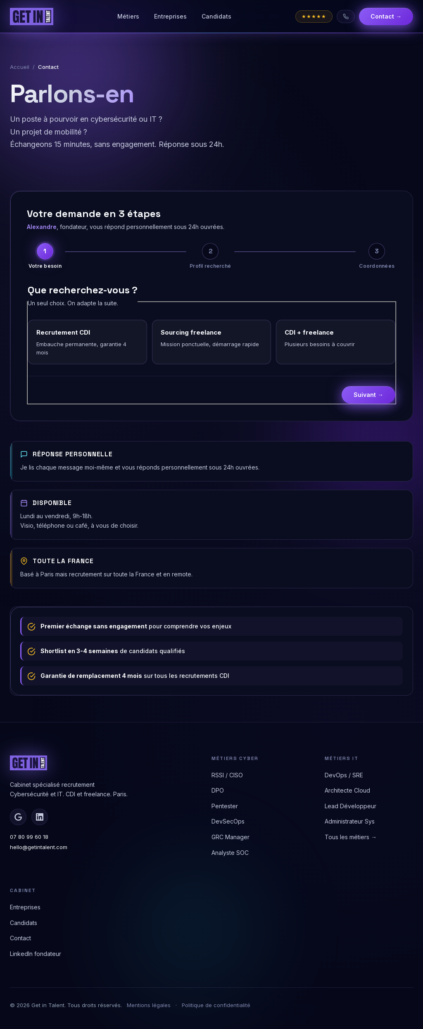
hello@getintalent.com (38, 847)
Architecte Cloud (347, 790)
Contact (20, 938)
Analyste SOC (230, 852)
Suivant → (368, 394)
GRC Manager (231, 836)
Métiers (128, 16)
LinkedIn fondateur (35, 953)
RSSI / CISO (227, 775)
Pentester (225, 806)
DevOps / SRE (344, 775)
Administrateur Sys (350, 821)
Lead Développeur (350, 806)
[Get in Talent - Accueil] (31, 16)
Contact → (386, 16)
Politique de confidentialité (216, 1005)
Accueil (19, 67)
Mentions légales (149, 1005)
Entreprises (170, 16)
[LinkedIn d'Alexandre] (39, 817)
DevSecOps (228, 821)
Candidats (216, 16)
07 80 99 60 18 (29, 836)
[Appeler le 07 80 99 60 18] (346, 16)
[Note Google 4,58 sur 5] (314, 16)
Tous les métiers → (351, 836)
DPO (218, 790)
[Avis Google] (18, 817)
